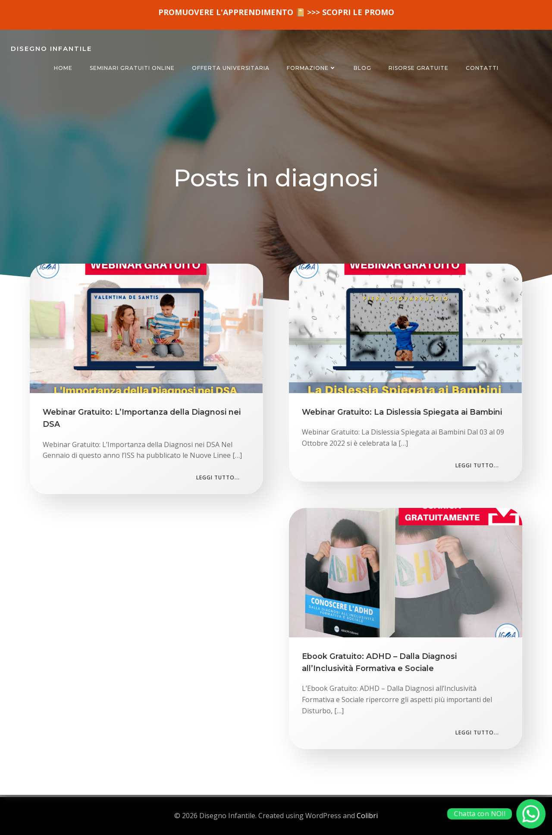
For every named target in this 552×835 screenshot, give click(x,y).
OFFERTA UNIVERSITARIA (231, 68)
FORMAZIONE (311, 68)
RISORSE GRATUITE (418, 68)
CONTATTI (482, 68)
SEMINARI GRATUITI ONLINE (132, 68)
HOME (63, 68)
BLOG (362, 68)
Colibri (367, 815)
